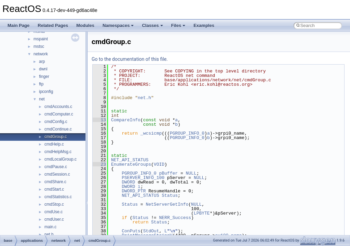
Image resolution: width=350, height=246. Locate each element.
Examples (203, 25)
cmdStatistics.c (58, 196)
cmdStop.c (54, 204)
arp (42, 61)
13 (99, 120)
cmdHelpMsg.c (57, 151)
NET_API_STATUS (129, 160)
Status (170, 195)
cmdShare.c (55, 181)
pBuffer (168, 173)
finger (44, 76)
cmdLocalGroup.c (60, 159)
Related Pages (53, 25)
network (40, 54)
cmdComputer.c (58, 114)
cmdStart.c (54, 189)
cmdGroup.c (55, 136)
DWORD (128, 182)
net (42, 99)
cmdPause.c (55, 166)
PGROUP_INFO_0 (187, 133)
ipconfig (46, 91)
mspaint (40, 39)
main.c (50, 226)
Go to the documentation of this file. (130, 59)
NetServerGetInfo (167, 204)
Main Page (18, 25)
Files (178, 25)
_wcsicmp (151, 133)
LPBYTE (202, 213)
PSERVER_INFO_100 (143, 178)
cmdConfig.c (55, 121)
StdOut (151, 231)
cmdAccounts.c (58, 106)
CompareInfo (125, 120)
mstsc (38, 46)
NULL (191, 173)
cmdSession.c (57, 174)
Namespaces (118, 25)
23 (99, 164)
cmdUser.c (54, 219)
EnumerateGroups (131, 164)
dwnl (43, 69)
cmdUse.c (53, 211)
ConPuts (131, 231)
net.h (49, 234)
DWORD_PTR (134, 191)
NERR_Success (175, 218)
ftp (41, 84)
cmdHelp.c (54, 144)
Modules (85, 25)
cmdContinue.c (58, 129)
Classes (152, 25)
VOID (159, 164)
